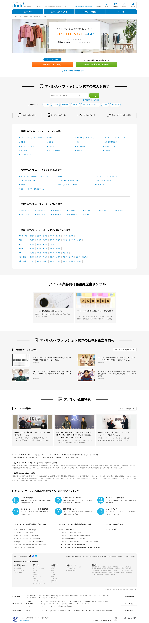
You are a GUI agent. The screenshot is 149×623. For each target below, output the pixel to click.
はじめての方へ (18, 566)
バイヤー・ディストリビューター (115, 138)
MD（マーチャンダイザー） (86, 138)
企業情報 (113, 573)
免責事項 (120, 555)
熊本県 (52, 261)
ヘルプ (133, 555)
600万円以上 (120, 210)
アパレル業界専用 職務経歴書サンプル (48, 311)
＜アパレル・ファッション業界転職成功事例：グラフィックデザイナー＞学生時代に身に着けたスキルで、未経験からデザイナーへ (51, 374)
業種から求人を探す (60, 115)
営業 (78, 142)
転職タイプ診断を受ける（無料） (97, 64)
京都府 (39, 252)
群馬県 (45, 240)
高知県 (84, 257)
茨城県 (32, 240)
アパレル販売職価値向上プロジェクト (73, 538)
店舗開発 (107, 150)
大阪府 (45, 252)
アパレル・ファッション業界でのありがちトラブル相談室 (79, 541)
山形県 (65, 236)
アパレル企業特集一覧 (127, 409)
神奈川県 (72, 240)
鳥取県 (32, 257)
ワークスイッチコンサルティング (60, 610)
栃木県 (39, 240)
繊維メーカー (62, 176)
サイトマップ (126, 555)
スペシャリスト (37, 575)
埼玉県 (52, 240)
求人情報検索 (17, 568)
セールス (35, 572)
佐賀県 (39, 261)
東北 (52, 568)
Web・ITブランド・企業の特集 (24, 547)
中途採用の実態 (113, 572)
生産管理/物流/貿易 (111, 142)
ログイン (132, 6)
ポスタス (91, 610)
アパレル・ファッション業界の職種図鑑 (72, 544)
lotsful (42, 605)
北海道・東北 (23, 236)
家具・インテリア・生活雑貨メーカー (33, 189)
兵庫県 (52, 252)
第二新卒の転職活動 (106, 570)
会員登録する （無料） (52, 64)
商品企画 (79, 150)
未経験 (46, 104)
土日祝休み (115, 104)
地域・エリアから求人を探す (121, 115)
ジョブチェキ (55, 600)
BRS (64, 603)
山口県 (58, 257)
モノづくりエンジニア (38, 568)
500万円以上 (88, 210)
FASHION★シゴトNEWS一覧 (124, 350)
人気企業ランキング (118, 570)
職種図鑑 (107, 573)
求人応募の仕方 (109, 568)
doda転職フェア (70, 568)
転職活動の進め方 (96, 566)
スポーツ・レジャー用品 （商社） (69, 180)
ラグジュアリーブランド (91, 104)
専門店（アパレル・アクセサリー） (69, 184)
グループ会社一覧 (129, 596)
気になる (107, 6)
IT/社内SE (24, 150)
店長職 (23, 142)
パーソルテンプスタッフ (50, 595)
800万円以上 (57, 214)
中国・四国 (22, 257)
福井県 (52, 248)
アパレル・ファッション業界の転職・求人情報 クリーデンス (29, 16)
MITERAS (84, 610)
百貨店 (23, 184)
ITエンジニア (36, 566)
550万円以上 (104, 210)
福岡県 (32, 261)
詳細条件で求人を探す (92, 100)
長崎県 (45, 261)
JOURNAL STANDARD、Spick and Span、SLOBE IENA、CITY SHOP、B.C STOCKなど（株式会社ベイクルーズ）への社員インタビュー (74, 434)
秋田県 (58, 236)
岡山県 (45, 257)
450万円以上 (72, 210)
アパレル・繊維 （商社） (29, 180)
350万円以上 (41, 210)
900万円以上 (72, 214)
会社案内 (107, 589)
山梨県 (79, 240)
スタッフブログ (111, 529)
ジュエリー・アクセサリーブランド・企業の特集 (30, 544)
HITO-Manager (76, 610)
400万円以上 (57, 210)
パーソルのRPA (45, 610)
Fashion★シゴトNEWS (67, 530)
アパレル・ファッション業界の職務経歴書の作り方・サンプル (79, 547)
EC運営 (55, 104)
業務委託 (75, 104)
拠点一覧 (115, 589)
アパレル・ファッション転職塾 (71, 532)
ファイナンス (36, 573)
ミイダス (69, 603)
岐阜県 (32, 244)
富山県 (39, 248)
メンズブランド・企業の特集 (23, 532)
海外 (52, 581)
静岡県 (39, 244)
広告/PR (51, 146)
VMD (50, 138)
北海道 (32, 236)
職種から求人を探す (29, 115)
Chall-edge (87, 600)
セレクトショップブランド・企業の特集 (27, 538)
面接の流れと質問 (119, 568)
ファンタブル (64, 600)
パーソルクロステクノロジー (88, 595)
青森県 (39, 236)
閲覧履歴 (99, 6)
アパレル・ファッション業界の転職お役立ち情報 (76, 524)
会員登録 (124, 6)
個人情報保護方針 (25, 619)
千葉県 (58, 240)
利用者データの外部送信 (108, 555)
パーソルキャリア (103, 595)
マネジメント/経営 (55, 150)
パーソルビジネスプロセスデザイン (68, 595)
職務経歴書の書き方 (118, 566)
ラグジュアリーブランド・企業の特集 (26, 535)
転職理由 (98, 572)
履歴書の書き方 (107, 566)
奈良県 (58, 252)
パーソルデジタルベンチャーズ (35, 597)
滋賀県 (32, 252)
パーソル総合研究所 (51, 597)
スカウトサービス (18, 572)
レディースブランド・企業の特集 (25, 530)
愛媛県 (78, 257)
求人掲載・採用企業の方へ (127, 589)
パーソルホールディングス (33, 595)
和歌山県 (65, 252)
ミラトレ (56, 605)
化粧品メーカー (100, 184)
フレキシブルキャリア (76, 600)
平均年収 (127, 570)
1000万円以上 (88, 214)
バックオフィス (26, 155)
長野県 (58, 248)
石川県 (45, 248)
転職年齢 (104, 572)
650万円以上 (25, 214)
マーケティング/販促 (27, 146)
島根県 (39, 257)
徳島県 (65, 257)
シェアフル (49, 605)
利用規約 (68, 555)
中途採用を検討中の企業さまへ (83, 6)
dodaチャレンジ (78, 603)
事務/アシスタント (111, 146)
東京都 (65, 240)
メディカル (35, 570)
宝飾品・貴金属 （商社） (103, 180)
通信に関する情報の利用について (80, 555)
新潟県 (32, 248)
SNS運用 (65, 104)
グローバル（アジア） (38, 579)
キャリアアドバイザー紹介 (115, 524)
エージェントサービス (20, 570)
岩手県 (45, 236)
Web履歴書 (115, 6)
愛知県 (45, 244)
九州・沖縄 (22, 261)
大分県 (58, 261)
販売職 (51, 142)
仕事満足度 (121, 572)
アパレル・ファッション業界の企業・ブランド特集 (30, 524)
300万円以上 (25, 210)
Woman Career (36, 581)
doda (42, 603)
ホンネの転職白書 (98, 573)
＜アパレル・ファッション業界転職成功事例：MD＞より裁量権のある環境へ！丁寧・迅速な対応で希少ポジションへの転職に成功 (117, 374)
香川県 (71, 257)
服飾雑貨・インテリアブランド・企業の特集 (28, 541)
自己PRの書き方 (99, 568)
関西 (20, 252)
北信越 (21, 248)
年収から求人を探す (90, 115)
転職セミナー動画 (71, 570)
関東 (20, 240)
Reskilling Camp (100, 610)
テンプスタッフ (45, 600)
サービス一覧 (128, 603)
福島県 (71, 236)
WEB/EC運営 (81, 146)
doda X (87, 603)
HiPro (69, 605)
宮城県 (52, 236)
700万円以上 (41, 214)
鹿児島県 (72, 261)
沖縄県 (79, 261)
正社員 (105, 104)
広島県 (52, 257)
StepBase (109, 610)
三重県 (52, 244)
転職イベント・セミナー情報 (73, 566)
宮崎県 (65, 261)
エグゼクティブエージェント (53, 603)
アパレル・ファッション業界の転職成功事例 (75, 535)
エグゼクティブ (37, 577)
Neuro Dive (63, 605)
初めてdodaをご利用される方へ (74, 71)
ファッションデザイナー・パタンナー (33, 138)
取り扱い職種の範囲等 (95, 555)
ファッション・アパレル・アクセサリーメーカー (37, 176)
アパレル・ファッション (39, 583)
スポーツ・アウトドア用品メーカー (106, 176)
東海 (20, 244)
